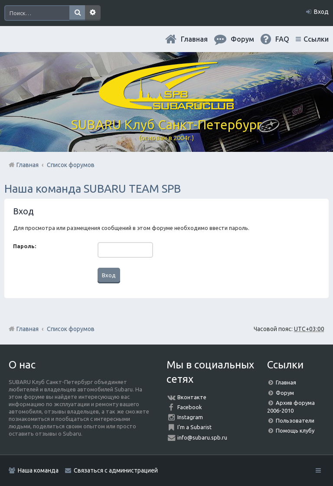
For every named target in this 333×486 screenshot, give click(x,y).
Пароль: (24, 246)
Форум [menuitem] (242, 39)
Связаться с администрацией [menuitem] (116, 470)
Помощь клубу (295, 430)
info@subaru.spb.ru (202, 437)
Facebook (189, 407)
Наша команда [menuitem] (38, 470)
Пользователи (295, 420)
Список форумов (71, 328)
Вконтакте (191, 397)
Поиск (77, 13)
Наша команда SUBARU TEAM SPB (92, 188)
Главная (194, 39)
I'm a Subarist (194, 427)
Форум (285, 393)
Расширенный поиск (93, 13)
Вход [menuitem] (321, 11)
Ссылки (316, 39)
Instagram (190, 417)
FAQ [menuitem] (282, 39)
